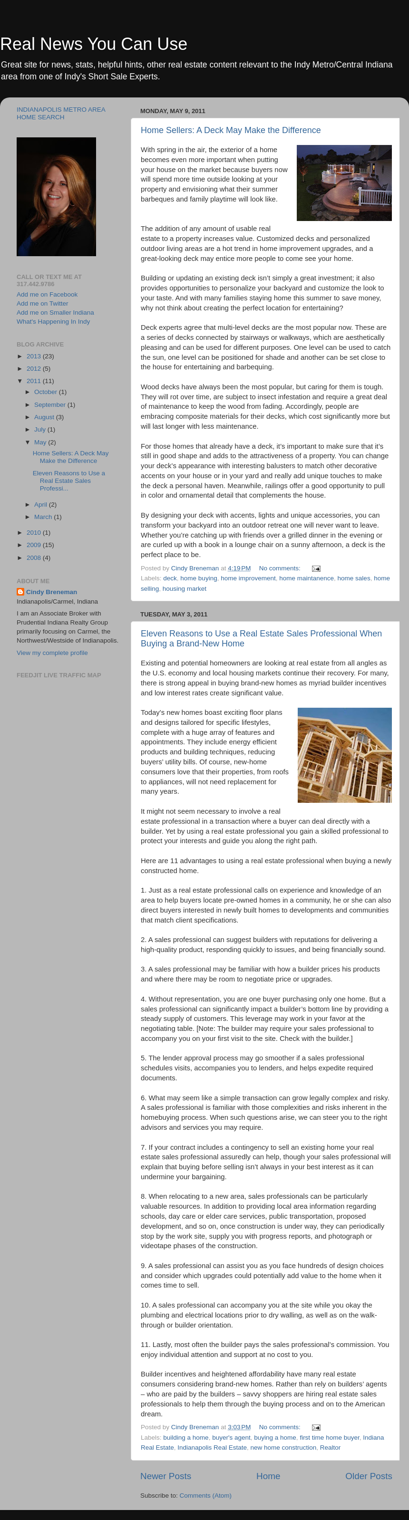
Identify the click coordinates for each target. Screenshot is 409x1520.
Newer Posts (165, 1476)
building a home (185, 1437)
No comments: (280, 568)
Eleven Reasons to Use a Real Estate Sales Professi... (69, 481)
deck (170, 578)
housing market (184, 588)
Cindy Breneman (51, 592)
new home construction (283, 1447)
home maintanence (306, 578)
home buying (198, 578)
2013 (35, 356)
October (46, 391)
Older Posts (368, 1476)
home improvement (248, 578)
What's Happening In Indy (53, 321)
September (51, 404)
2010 (35, 532)
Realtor (330, 1447)
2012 (35, 368)
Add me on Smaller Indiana (55, 312)
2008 (35, 557)
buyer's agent (231, 1437)
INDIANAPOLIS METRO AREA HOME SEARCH (61, 113)
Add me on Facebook (47, 294)
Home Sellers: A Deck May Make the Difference (231, 130)
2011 (35, 381)
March (44, 516)
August (45, 417)
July (41, 429)
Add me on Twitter (42, 303)
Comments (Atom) (206, 1495)
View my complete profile (52, 652)
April (41, 504)
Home (268, 1476)
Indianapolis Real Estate (212, 1447)
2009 (35, 544)
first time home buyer (329, 1437)
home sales (354, 578)
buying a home (275, 1437)
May (41, 442)
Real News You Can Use (93, 44)
